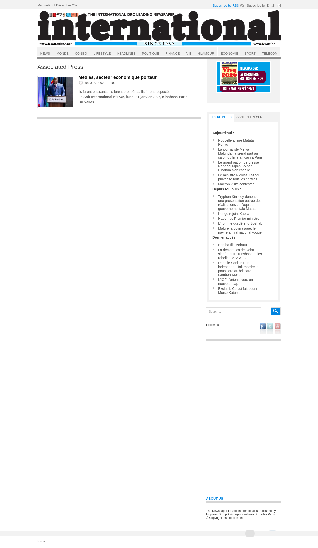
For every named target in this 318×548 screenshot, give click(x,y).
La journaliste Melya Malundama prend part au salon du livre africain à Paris (240, 153)
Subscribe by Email (261, 5)
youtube (278, 328)
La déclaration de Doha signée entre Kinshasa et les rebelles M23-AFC (240, 254)
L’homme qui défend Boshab (240, 223)
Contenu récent (250, 117)
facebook (263, 328)
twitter (270, 328)
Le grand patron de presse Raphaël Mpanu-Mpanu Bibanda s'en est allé (238, 166)
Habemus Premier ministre (238, 218)
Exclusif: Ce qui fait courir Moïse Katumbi (237, 291)
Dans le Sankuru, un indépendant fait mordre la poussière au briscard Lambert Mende (238, 269)
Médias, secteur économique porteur (118, 77)
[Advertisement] (119, 157)
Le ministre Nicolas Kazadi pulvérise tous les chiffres (238, 177)
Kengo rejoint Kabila (233, 214)
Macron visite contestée (236, 184)
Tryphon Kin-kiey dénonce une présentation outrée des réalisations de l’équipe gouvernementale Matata (239, 203)
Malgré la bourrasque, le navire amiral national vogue (240, 230)
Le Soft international (159, 28)
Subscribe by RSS (226, 5)
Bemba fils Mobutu (232, 245)
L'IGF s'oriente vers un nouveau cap (235, 282)
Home (41, 541)
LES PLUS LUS (221, 117)
